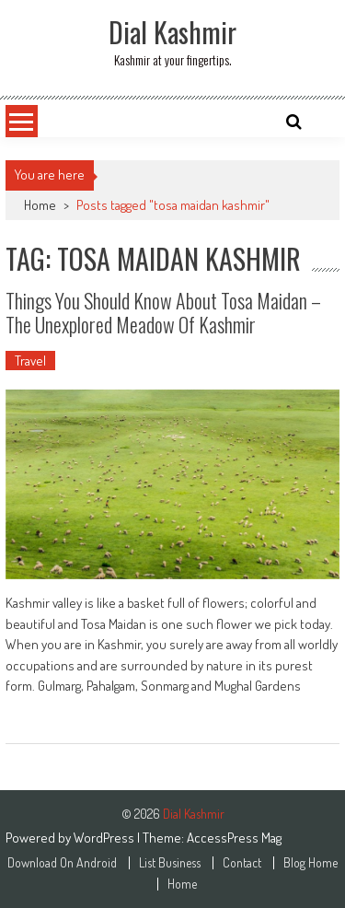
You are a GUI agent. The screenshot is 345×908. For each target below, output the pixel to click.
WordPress (105, 837)
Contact (242, 862)
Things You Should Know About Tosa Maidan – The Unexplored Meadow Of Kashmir (163, 312)
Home (40, 205)
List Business (170, 862)
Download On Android (62, 862)
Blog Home (310, 862)
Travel (30, 360)
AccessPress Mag (234, 837)
